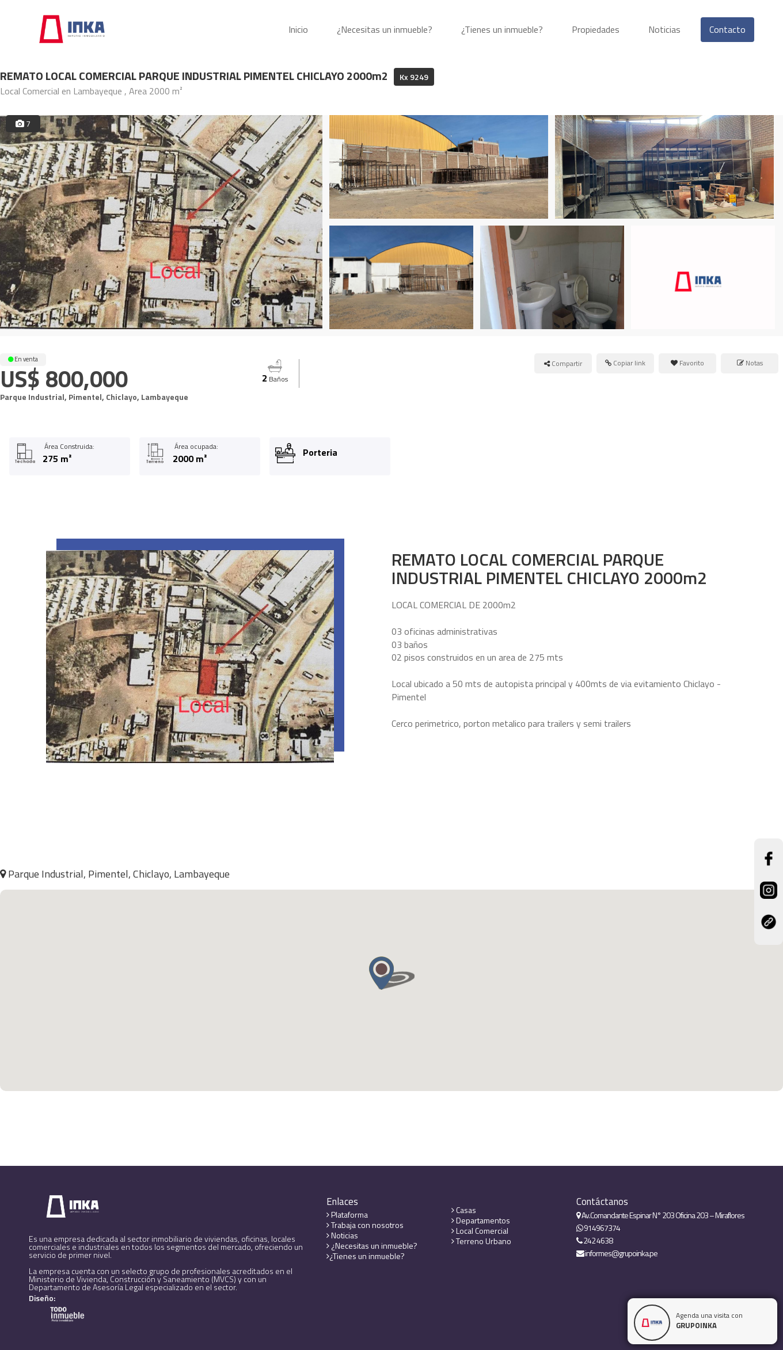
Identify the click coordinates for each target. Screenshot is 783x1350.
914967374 (598, 1228)
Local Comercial (479, 1231)
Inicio (298, 29)
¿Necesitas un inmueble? (384, 29)
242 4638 (594, 1240)
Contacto (727, 29)
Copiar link (625, 362)
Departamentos (480, 1220)
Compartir (563, 363)
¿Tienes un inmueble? (502, 29)
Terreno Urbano (481, 1241)
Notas (750, 362)
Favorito (687, 362)
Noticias (664, 29)
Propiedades (595, 29)
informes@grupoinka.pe (616, 1253)
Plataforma (347, 1215)
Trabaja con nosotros (365, 1225)
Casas (463, 1210)
